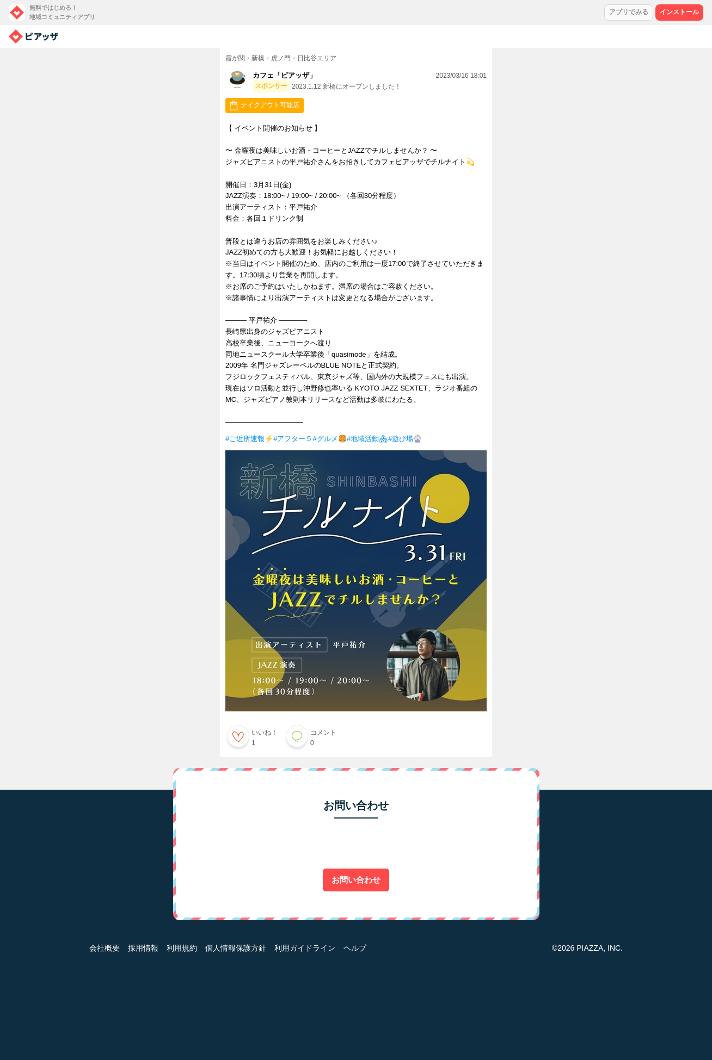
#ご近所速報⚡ (249, 439)
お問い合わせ (356, 879)
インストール (679, 12)
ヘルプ (354, 948)
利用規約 (182, 948)
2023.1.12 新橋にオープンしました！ (346, 86)
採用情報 (143, 948)
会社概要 (104, 948)
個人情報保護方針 (235, 948)
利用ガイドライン (304, 948)
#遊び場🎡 (405, 439)
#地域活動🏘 (367, 439)
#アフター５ (292, 439)
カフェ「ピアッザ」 (284, 75)
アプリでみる (628, 12)
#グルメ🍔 (329, 439)
